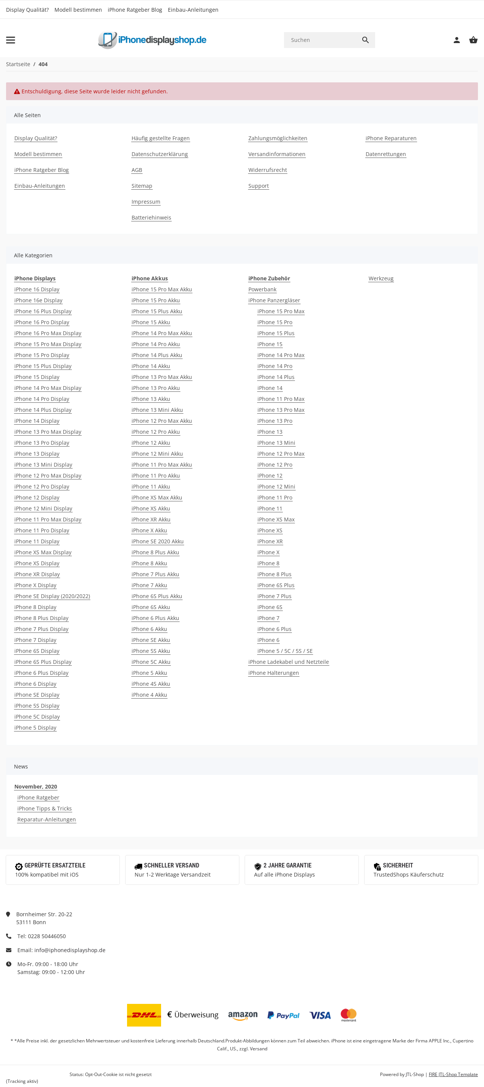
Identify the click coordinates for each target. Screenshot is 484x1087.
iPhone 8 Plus (275, 574)
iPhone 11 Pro (275, 497)
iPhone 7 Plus (275, 596)
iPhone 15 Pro (275, 322)
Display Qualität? (27, 9)
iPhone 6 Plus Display (41, 672)
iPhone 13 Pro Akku (156, 387)
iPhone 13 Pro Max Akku (162, 376)
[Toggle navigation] (10, 40)
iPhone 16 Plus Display (42, 311)
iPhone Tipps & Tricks (44, 808)
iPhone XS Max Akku (157, 497)
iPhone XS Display (36, 563)
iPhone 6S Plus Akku (157, 596)
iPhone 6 (268, 639)
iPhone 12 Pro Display (41, 486)
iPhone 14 (270, 387)
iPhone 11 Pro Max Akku (162, 464)
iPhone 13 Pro (275, 420)
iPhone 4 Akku (149, 694)
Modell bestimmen (78, 9)
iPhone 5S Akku (151, 650)
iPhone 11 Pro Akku (156, 475)
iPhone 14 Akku (151, 366)
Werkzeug (381, 278)
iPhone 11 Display (36, 541)
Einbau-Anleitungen (193, 9)
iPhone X (268, 552)
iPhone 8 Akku (149, 563)
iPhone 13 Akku (151, 398)
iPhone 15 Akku (151, 322)
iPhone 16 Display (36, 289)
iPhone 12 (270, 475)
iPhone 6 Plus (275, 628)
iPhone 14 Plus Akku (157, 355)
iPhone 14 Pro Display (41, 398)
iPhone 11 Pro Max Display (47, 519)
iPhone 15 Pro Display (41, 355)
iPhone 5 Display (35, 727)
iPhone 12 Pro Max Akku (162, 420)
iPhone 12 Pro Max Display (47, 475)
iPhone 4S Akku (151, 683)
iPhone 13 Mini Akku (157, 409)
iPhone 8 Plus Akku (155, 552)
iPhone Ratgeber (38, 797)
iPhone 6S (270, 607)
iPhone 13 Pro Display (41, 442)
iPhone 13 (270, 431)
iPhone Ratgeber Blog (135, 9)
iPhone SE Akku (151, 639)
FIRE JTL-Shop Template (453, 1074)
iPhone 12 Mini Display (43, 508)
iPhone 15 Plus (276, 333)
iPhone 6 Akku (149, 628)
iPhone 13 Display (36, 453)
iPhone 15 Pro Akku (156, 300)
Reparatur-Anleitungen (46, 819)
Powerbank (262, 289)
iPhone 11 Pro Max (281, 398)
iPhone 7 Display (35, 639)
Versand (258, 1048)
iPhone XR (270, 541)
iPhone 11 (270, 508)
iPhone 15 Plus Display (42, 366)
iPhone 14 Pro (275, 366)
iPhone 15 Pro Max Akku (162, 289)
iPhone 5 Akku (149, 672)
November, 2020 (35, 786)
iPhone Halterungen (273, 672)
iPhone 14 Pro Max (281, 355)
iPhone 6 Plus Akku (155, 618)
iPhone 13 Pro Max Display (47, 431)
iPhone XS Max (276, 519)
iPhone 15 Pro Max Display (47, 344)
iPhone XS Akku (151, 508)
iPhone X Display (35, 585)
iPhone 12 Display (36, 497)
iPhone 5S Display (36, 705)
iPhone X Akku (149, 530)
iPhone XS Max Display (42, 552)
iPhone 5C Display (37, 716)
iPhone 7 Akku (149, 585)
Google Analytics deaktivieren (37, 1074)
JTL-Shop (415, 1074)
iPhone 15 (270, 344)
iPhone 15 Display (36, 376)
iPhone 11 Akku (151, 486)
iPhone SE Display (36, 694)
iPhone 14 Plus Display (42, 409)
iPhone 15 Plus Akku (157, 311)
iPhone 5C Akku (151, 661)
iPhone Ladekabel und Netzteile (288, 661)
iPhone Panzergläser (274, 300)
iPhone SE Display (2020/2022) (52, 596)
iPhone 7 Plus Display (41, 628)
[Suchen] (320, 39)
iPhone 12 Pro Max (281, 453)
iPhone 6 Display (35, 683)
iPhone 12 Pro (275, 464)
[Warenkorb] (469, 40)
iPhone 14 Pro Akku (156, 344)
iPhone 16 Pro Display (41, 322)
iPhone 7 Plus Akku (155, 574)
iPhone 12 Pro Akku (156, 431)
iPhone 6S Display (36, 650)
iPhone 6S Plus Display (42, 661)
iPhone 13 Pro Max (281, 409)
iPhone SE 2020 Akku (158, 541)
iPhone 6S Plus (276, 585)
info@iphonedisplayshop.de (69, 950)
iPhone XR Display (37, 574)
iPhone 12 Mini (276, 486)
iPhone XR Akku (151, 519)
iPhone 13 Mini (276, 442)
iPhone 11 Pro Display (41, 530)
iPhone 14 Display (36, 420)
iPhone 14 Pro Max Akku (162, 333)
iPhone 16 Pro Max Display (47, 333)
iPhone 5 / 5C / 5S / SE (285, 650)
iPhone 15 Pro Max (281, 311)
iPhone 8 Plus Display (41, 618)
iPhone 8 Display (35, 607)
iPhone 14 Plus (276, 376)
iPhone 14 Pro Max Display (47, 387)
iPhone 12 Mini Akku (157, 453)
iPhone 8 (268, 563)
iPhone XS (270, 530)
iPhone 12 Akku (151, 442)
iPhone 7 (268, 618)
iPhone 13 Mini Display (43, 464)
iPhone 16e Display (38, 300)
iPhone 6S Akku (151, 607)
